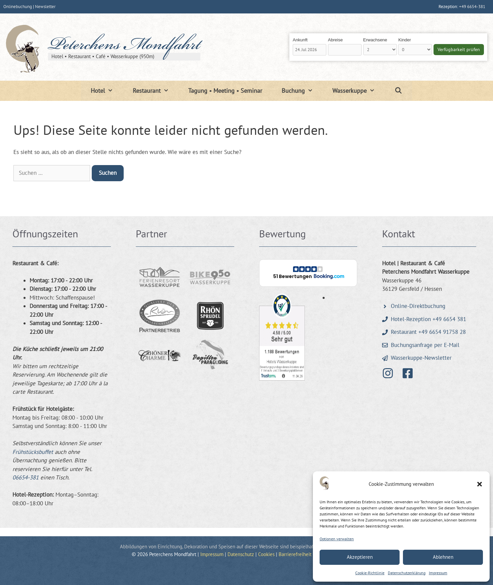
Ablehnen (443, 557)
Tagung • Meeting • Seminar (225, 90)
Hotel (107, 91)
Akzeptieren (360, 557)
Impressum (438, 572)
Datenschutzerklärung (406, 572)
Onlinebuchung (17, 6)
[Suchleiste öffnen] (398, 91)
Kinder (404, 39)
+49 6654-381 (472, 6)
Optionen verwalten (337, 538)
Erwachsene (375, 39)
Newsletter (45, 6)
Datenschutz (241, 554)
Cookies (266, 554)
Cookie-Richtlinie (369, 572)
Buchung (302, 91)
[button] (479, 484)
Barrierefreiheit (295, 554)
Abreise (335, 39)
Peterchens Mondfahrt (124, 46)
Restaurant (155, 91)
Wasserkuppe (358, 91)
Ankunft (300, 39)
